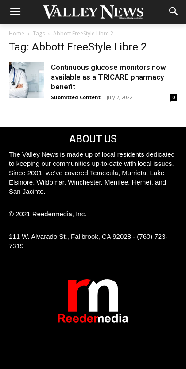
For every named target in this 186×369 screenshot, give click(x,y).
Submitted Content (76, 97)
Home (16, 33)
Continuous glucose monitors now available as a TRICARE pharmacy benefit (108, 77)
